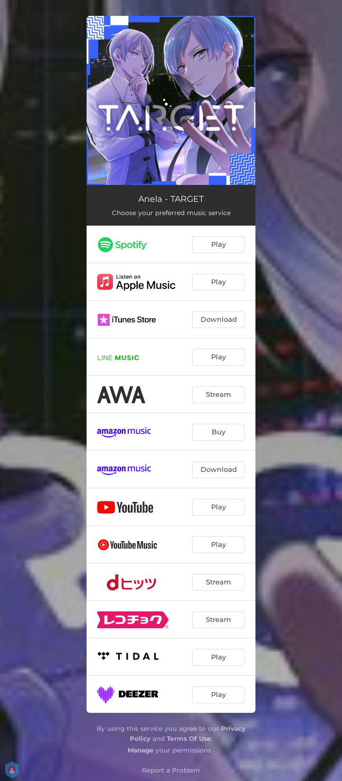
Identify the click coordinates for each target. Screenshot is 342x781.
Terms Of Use (189, 738)
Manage (141, 750)
